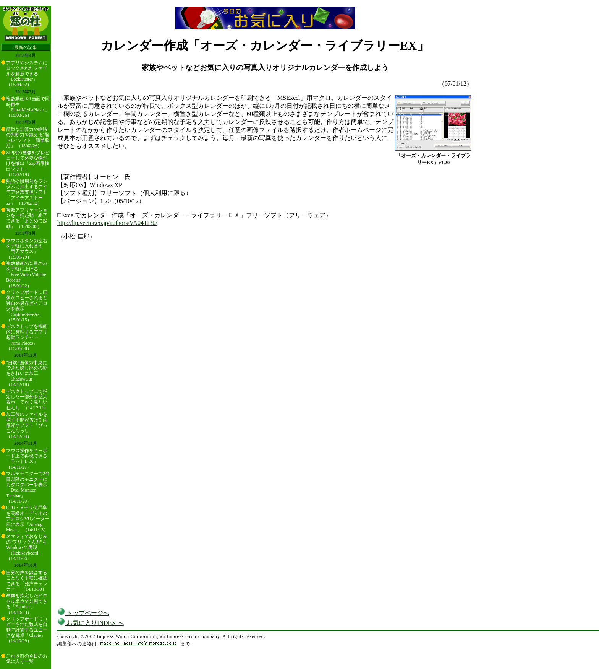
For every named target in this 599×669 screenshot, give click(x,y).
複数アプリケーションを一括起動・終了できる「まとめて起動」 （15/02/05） (26, 218)
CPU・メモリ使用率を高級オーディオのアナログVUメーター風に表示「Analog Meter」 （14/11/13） (27, 518)
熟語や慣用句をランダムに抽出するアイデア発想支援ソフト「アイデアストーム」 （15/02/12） (26, 192)
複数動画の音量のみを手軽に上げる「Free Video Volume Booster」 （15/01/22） (26, 274)
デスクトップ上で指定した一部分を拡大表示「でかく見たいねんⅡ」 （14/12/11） (27, 399)
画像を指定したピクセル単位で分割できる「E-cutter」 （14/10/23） (26, 604)
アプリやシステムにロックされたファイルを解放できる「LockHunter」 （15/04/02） (26, 74)
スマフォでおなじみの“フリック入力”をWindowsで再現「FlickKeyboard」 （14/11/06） (26, 547)
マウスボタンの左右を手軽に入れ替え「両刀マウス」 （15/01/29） (26, 249)
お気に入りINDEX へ (90, 623)
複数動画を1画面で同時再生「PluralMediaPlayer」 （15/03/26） (28, 107)
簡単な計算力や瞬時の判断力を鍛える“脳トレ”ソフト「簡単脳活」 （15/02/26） (27, 137)
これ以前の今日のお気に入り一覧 (26, 658)
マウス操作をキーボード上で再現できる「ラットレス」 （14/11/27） (26, 459)
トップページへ (83, 613)
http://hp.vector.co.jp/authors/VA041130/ (107, 223)
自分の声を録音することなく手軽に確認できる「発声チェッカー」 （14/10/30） (26, 581)
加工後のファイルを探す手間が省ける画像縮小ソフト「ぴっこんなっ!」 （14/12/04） (26, 425)
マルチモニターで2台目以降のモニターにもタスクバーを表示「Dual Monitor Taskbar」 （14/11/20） (28, 487)
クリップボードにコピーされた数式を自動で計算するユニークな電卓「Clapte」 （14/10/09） (26, 630)
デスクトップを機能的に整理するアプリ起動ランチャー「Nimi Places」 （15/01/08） (26, 337)
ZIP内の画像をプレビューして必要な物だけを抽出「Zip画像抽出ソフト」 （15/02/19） (28, 163)
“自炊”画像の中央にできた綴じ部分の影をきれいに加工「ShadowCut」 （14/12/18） (26, 373)
